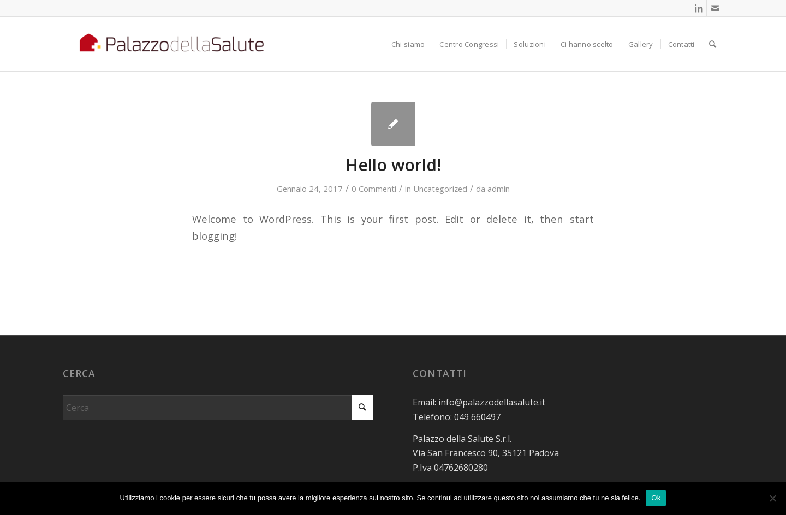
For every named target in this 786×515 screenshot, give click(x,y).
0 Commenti (374, 188)
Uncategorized (440, 188)
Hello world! (393, 165)
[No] (772, 498)
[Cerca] (712, 44)
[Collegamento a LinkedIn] (698, 8)
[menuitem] (408, 44)
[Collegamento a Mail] (715, 8)
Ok (655, 498)
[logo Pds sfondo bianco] (170, 44)
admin (498, 188)
